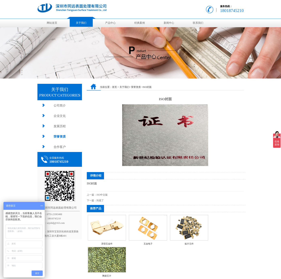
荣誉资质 (60, 136)
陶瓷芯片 (106, 276)
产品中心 (110, 23)
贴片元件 (189, 243)
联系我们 (198, 23)
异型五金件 (106, 243)
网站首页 (52, 23)
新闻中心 (169, 23)
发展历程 (60, 126)
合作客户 (60, 147)
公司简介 (60, 105)
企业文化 (60, 115)
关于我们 (81, 23)
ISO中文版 (102, 194)
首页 (114, 87)
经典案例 (139, 23)
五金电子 (148, 243)
